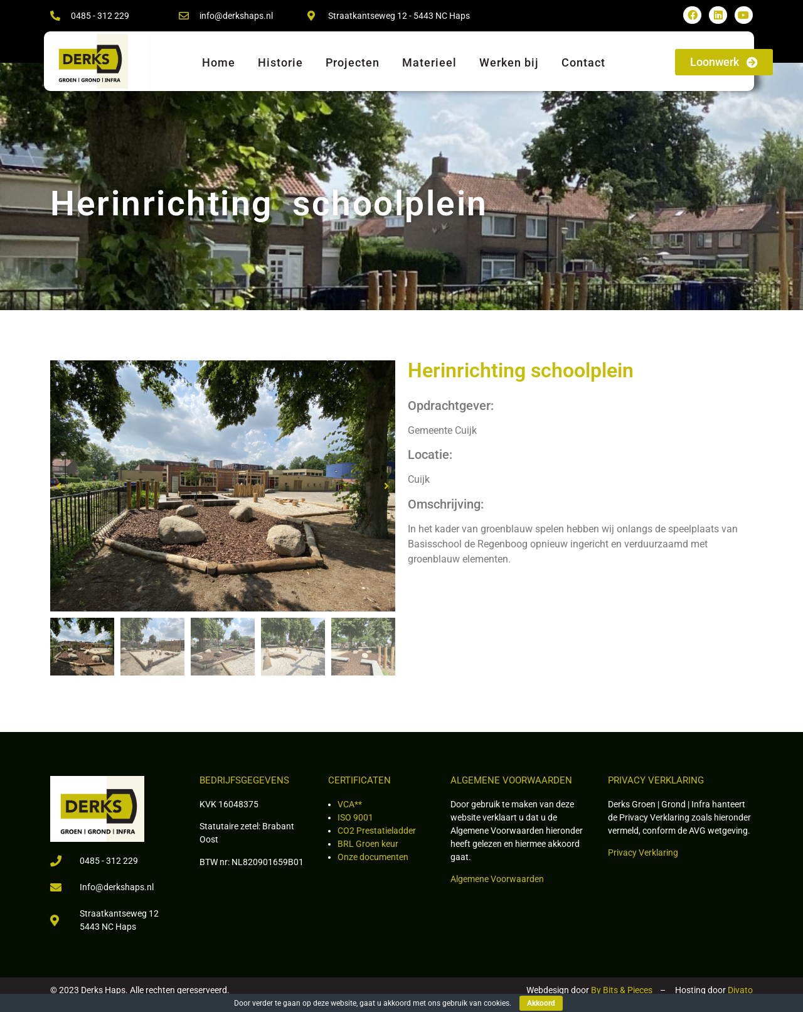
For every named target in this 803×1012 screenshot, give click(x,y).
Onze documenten (373, 857)
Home (218, 62)
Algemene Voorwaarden (497, 879)
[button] (58, 486)
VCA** (350, 804)
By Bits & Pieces (621, 990)
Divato (740, 990)
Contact (583, 62)
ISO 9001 (355, 817)
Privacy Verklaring (643, 853)
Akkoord (541, 1003)
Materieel (429, 62)
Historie (280, 62)
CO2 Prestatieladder (377, 831)
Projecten (353, 62)
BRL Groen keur (368, 844)
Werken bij (509, 62)
